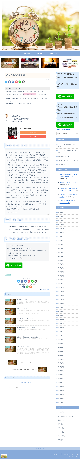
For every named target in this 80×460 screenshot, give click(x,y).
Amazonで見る (27, 132)
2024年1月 (61, 256)
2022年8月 (61, 323)
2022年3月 (61, 343)
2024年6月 (61, 236)
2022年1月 (61, 351)
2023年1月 (61, 304)
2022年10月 (61, 315)
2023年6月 (61, 284)
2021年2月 (61, 395)
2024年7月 (61, 232)
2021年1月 (61, 399)
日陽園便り (61, 424)
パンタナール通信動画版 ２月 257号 (67, 145)
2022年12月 (61, 308)
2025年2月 (61, 213)
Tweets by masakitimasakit (63, 129)
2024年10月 (61, 220)
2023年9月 (61, 272)
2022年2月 (61, 347)
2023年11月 (61, 264)
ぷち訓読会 (61, 412)
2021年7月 (61, 375)
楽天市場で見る (27, 136)
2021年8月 (61, 371)
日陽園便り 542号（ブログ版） (69, 182)
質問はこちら (66, 455)
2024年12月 (61, 216)
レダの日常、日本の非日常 (65, 416)
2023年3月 (61, 296)
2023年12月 (61, 260)
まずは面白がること (63, 165)
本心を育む (8, 274)
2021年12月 (61, 355)
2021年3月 (61, 391)
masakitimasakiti (71, 191)
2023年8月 (61, 276)
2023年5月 (61, 288)
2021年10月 (61, 363)
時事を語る (61, 428)
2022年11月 (61, 311)
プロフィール (74, 455)
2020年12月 (61, 403)
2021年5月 (61, 383)
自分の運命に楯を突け (26, 128)
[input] (67, 134)
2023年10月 (61, 268)
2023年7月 (61, 280)
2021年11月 (61, 359)
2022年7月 (61, 327)
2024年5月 (61, 240)
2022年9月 (61, 319)
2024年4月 (61, 244)
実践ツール (61, 420)
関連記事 (60, 440)
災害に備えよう (62, 436)
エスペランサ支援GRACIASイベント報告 (67, 152)
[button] (77, 134)
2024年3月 (61, 248)
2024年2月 (61, 252)
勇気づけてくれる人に (64, 157)
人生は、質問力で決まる (66, 201)
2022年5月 (61, 335)
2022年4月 (61, 339)
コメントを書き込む (27, 390)
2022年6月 (61, 331)
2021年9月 (61, 367)
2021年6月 (61, 379)
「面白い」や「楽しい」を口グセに (68, 161)
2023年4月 (61, 292)
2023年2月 (61, 300)
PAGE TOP (40, 449)
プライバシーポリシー (55, 455)
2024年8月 (61, 228)
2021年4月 (61, 387)
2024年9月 (61, 224)
